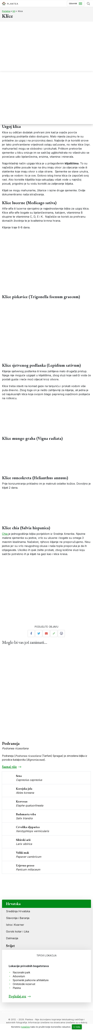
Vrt (13, 11)
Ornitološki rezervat (24, 984)
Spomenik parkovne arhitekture (31, 980)
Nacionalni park (21, 972)
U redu (76, 1027)
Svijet (10, 945)
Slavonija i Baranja (17, 918)
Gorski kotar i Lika (17, 931)
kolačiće (25, 1027)
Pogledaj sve (17, 996)
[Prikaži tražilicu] (88, 3)
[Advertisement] (46, 46)
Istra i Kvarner (15, 924)
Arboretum (19, 976)
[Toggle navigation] (75, 3)
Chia (5, 533)
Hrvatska (13, 903)
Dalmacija (12, 938)
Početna (6, 11)
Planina (17, 988)
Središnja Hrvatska (18, 911)
